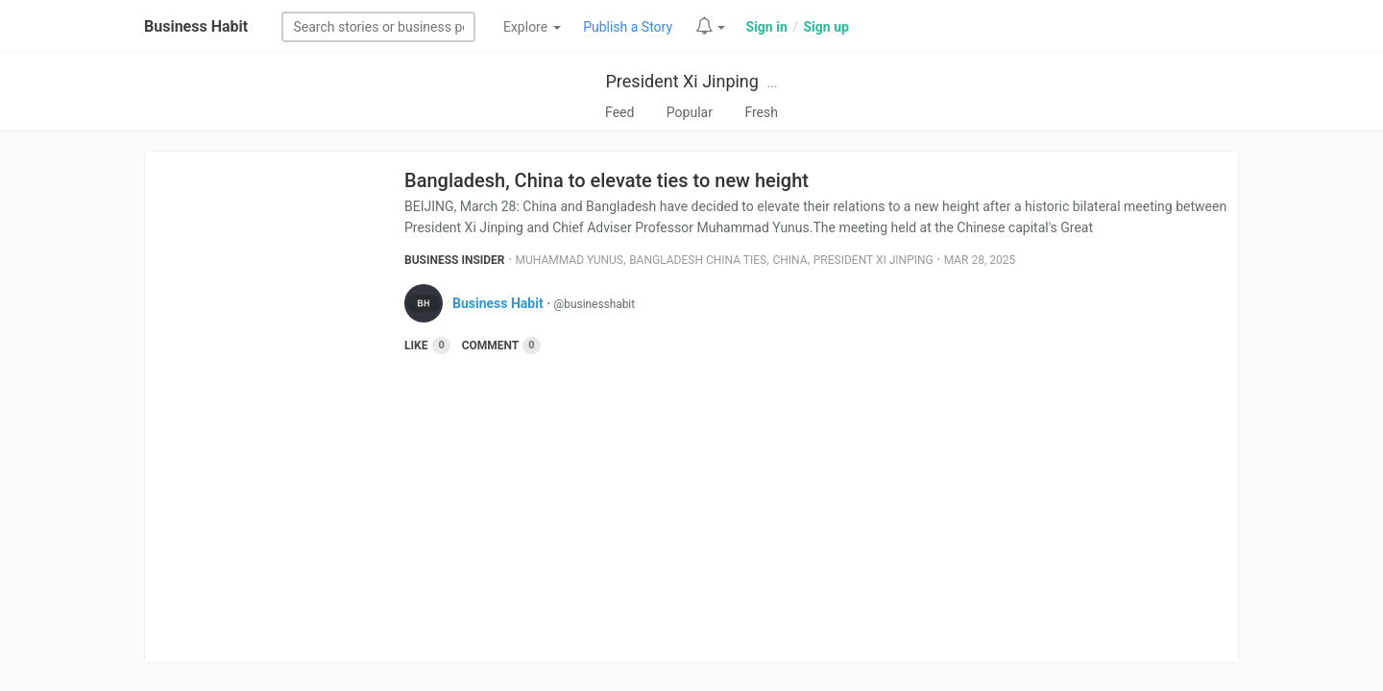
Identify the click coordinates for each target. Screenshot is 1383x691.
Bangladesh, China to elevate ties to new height (606, 180)
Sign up (825, 27)
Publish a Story (627, 27)
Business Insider (454, 260)
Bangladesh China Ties (697, 260)
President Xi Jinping (682, 81)
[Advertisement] (821, 499)
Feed (619, 112)
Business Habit (196, 26)
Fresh (761, 112)
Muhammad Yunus (569, 260)
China (789, 260)
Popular (690, 112)
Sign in (767, 27)
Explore (532, 27)
